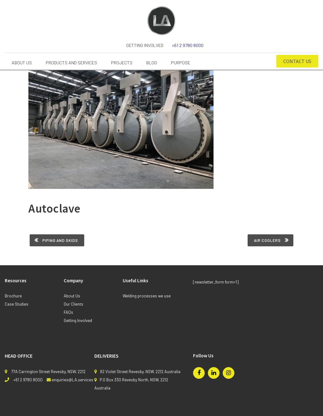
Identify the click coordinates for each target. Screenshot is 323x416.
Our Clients (73, 304)
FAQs (68, 312)
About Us (72, 295)
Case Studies (16, 304)
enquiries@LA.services (72, 379)
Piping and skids (60, 240)
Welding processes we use (147, 295)
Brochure (13, 295)
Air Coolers (267, 240)
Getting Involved (144, 45)
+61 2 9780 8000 (187, 45)
